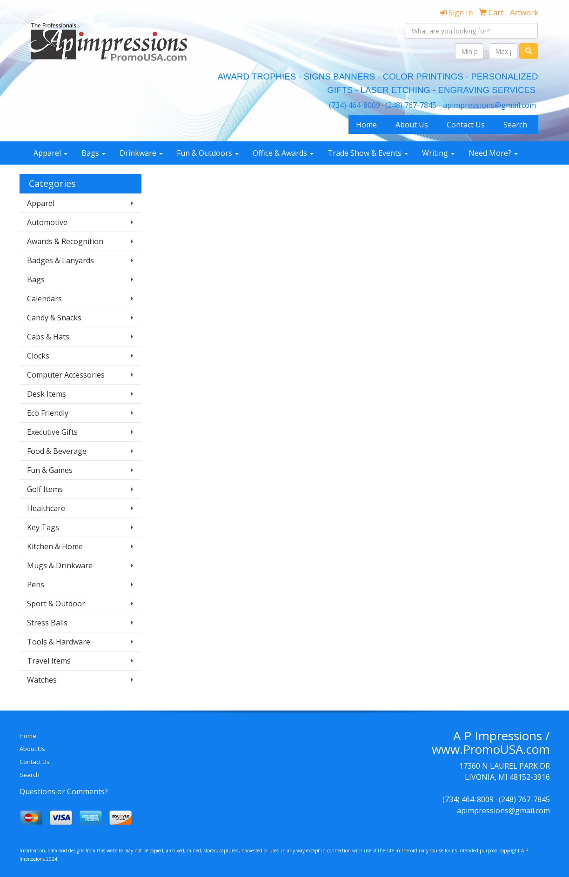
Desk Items (46, 394)
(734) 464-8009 (354, 105)
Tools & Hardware (58, 642)
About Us (411, 125)
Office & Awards (283, 153)
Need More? (493, 153)
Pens (35, 584)
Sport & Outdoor (56, 603)
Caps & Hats (48, 337)
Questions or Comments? (64, 791)
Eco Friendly (47, 413)
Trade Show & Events (368, 153)
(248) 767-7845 (410, 105)
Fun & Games (50, 470)
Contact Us (466, 125)
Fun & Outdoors (208, 153)
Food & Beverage (57, 451)
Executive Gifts (52, 432)
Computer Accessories (66, 375)
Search (515, 125)
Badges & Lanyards (60, 260)
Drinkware (141, 153)
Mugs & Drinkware (60, 565)
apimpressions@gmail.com (489, 105)
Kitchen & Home (55, 546)
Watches (42, 680)
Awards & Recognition (65, 241)
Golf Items (45, 489)
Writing (438, 153)
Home (366, 125)
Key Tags (43, 527)
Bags (93, 153)
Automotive (47, 222)
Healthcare (46, 508)
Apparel (50, 153)
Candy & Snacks (54, 317)
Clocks (38, 356)
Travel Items (49, 661)
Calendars (44, 298)
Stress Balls (47, 623)
